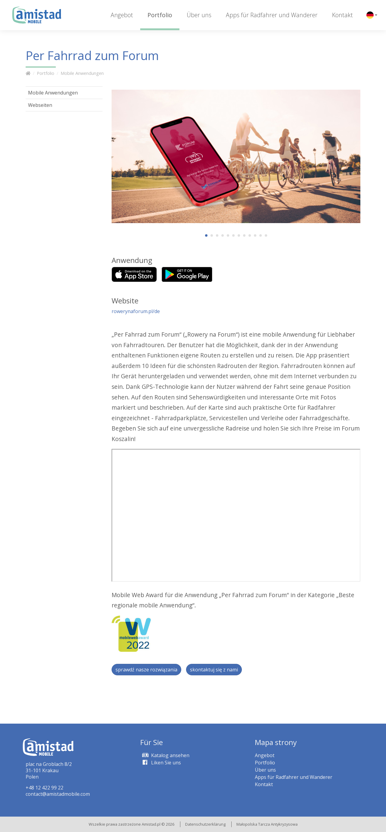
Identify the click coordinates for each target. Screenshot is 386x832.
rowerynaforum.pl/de (136, 311)
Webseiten (40, 105)
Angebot (122, 15)
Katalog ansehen (164, 755)
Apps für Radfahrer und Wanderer (272, 15)
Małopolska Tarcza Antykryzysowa (267, 824)
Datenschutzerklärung (205, 824)
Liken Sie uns (160, 762)
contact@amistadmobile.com (58, 794)
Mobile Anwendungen (82, 73)
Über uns (199, 15)
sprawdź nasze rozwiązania (146, 669)
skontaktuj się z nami (214, 669)
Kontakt (342, 15)
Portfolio (159, 15)
